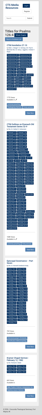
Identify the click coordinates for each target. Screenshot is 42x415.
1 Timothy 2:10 (21, 314)
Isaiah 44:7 (11, 86)
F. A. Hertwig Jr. (22, 48)
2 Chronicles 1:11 (24, 155)
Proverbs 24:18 (12, 225)
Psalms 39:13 (12, 192)
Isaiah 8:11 (19, 77)
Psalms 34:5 (29, 172)
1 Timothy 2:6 (21, 308)
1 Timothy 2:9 (12, 314)
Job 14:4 (16, 161)
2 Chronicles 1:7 (22, 149)
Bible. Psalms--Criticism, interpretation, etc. (20, 387)
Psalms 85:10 (21, 197)
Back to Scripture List (13, 39)
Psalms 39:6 (11, 183)
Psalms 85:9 (11, 197)
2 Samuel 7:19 (12, 135)
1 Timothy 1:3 (12, 277)
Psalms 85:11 (12, 200)
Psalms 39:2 (29, 177)
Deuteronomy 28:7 (13, 63)
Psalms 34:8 (29, 175)
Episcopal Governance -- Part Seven (20, 262)
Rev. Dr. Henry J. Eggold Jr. (21, 50)
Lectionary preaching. (14, 104)
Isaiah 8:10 (11, 77)
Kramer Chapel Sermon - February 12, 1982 (18, 359)
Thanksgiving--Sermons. (15, 107)
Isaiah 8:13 (11, 80)
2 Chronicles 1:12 (13, 158)
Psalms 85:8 (29, 194)
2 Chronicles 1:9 (23, 152)
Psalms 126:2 (21, 69)
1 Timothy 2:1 (12, 303)
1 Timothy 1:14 (22, 291)
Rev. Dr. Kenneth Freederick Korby (18, 265)
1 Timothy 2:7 (12, 311)
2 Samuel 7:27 (12, 146)
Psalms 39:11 (12, 189)
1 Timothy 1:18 (22, 297)
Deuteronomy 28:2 (25, 55)
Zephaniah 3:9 (12, 89)
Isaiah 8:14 (19, 80)
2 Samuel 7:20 (22, 135)
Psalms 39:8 (29, 183)
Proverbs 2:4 (20, 214)
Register (27, 11)
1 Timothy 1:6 (21, 280)
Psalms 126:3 (12, 72)
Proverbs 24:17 (22, 223)
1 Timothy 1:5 (12, 280)
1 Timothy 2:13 (12, 320)
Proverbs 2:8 (29, 217)
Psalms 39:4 (20, 180)
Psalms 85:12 (21, 200)
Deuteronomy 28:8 (25, 63)
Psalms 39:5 (29, 180)
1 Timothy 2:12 (22, 317)
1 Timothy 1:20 (22, 300)
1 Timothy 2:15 (12, 322)
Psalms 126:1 (12, 69)
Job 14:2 (28, 158)
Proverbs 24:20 (12, 228)
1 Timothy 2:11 (12, 317)
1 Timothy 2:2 (21, 303)
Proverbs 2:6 (11, 217)
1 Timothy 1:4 (21, 277)
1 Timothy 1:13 (12, 291)
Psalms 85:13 (12, 203)
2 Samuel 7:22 (22, 138)
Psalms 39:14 (21, 192)
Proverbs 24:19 (22, 225)
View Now (30, 113)
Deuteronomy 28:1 (13, 55)
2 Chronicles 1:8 (12, 152)
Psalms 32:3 (29, 163)
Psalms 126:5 (12, 75)
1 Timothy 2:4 (21, 305)
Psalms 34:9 (11, 177)
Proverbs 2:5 (29, 214)
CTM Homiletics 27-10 (17, 45)
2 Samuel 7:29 (12, 149)
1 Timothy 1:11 (12, 289)
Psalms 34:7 (20, 175)
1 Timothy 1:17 (12, 297)
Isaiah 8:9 (30, 75)
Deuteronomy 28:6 (25, 61)
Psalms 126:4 (21, 72)
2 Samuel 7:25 (12, 144)
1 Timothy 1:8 (21, 283)
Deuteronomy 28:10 (26, 66)
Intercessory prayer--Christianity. (17, 338)
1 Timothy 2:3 (12, 305)
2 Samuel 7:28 (22, 146)
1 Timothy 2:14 (22, 320)
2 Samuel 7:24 (22, 141)
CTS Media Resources (12, 6)
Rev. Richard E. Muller (15, 363)
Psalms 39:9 (11, 186)
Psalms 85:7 (20, 194)
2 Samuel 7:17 (12, 132)
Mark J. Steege (13, 48)
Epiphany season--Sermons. (16, 390)
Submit (29, 18)
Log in (26, 6)
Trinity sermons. (28, 107)
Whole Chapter (21, 35)
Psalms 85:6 (11, 194)
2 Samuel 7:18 (22, 132)
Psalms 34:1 (20, 169)
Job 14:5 (23, 161)
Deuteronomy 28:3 (13, 58)
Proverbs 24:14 (12, 220)
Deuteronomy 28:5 (13, 61)
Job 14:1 (22, 158)
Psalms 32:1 (11, 163)
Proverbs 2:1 (21, 211)
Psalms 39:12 (21, 189)
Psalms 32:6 (29, 166)
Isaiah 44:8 (19, 86)
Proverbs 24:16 (12, 223)
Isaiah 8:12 (27, 77)
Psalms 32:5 (20, 166)
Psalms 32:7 (11, 169)
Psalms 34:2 (29, 169)
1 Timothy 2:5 (12, 308)
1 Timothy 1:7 (12, 283)
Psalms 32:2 (20, 163)
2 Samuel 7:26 (22, 144)
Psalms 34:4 (20, 172)
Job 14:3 (10, 161)
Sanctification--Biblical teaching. (17, 341)
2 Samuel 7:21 (12, 138)
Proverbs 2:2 (30, 211)
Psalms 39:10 (21, 186)
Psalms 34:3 (11, 172)
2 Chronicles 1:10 (13, 155)
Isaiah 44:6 (27, 83)
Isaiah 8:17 (19, 83)
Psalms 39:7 (20, 183)
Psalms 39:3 (11, 180)
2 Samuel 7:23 (12, 141)
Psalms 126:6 (21, 75)
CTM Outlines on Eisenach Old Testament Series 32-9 (20, 125)
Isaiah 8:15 (27, 80)
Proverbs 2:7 (20, 217)
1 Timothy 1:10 (21, 286)
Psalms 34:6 (11, 175)
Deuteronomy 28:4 (25, 58)
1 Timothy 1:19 (12, 300)
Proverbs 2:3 (11, 214)
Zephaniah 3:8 (28, 86)
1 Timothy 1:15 (12, 294)
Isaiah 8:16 (11, 83)
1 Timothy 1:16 (22, 294)
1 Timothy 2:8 (21, 311)
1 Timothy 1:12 (22, 289)
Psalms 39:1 (20, 177)
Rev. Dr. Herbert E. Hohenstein (17, 129)
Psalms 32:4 (11, 166)
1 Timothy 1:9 (12, 286)
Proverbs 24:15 (22, 220)
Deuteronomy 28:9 (13, 66)
